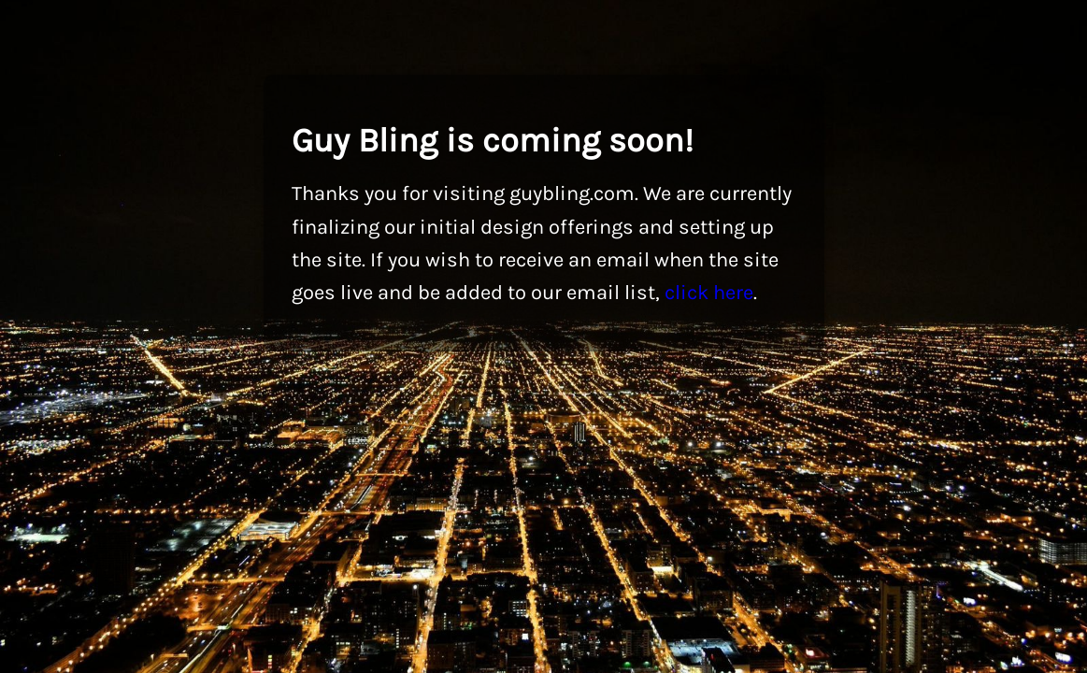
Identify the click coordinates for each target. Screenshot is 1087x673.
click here (709, 292)
